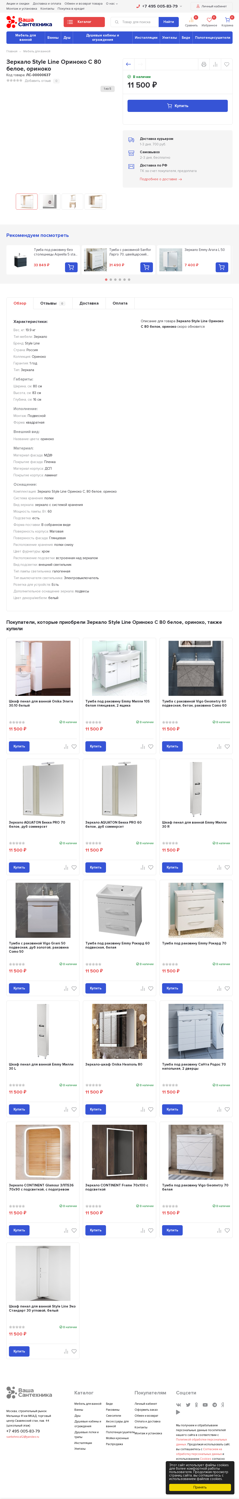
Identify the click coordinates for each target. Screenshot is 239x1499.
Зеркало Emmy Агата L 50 (205, 250)
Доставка (89, 303)
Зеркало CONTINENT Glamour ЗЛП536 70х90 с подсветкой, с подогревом (41, 1187)
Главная (11, 51)
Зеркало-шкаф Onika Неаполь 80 (113, 1064)
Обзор (20, 303)
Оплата (120, 303)
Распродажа (114, 1444)
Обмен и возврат (146, 1416)
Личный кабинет (212, 6)
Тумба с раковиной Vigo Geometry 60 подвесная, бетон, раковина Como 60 (194, 703)
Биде (186, 38)
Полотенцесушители (212, 38)
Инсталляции (146, 38)
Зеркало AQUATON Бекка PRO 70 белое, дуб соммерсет (37, 824)
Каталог (79, 23)
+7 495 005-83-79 (159, 6)
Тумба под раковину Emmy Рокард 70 (194, 943)
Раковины (113, 1410)
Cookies (205, 1459)
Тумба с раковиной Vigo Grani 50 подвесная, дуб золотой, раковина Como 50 (39, 947)
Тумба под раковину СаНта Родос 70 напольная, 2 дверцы (194, 1066)
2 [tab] (111, 279)
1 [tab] (106, 279)
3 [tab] (115, 279)
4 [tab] (120, 279)
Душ (67, 38)
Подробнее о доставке (161, 179)
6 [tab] (129, 279)
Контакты (47, 9)
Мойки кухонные (117, 1438)
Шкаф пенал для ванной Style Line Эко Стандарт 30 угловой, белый (42, 1308)
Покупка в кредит (71, 9)
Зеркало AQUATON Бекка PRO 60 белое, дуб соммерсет (113, 824)
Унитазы (169, 38)
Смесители (113, 1416)
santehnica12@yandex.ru (22, 1437)
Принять (200, 1487)
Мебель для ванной (25, 37)
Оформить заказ (146, 1410)
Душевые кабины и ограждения (102, 37)
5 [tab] (124, 279)
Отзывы (52, 303)
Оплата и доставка (147, 1421)
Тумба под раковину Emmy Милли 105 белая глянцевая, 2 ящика (117, 703)
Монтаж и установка (21, 9)
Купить (177, 106)
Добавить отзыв (38, 81)
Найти (168, 22)
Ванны (53, 38)
